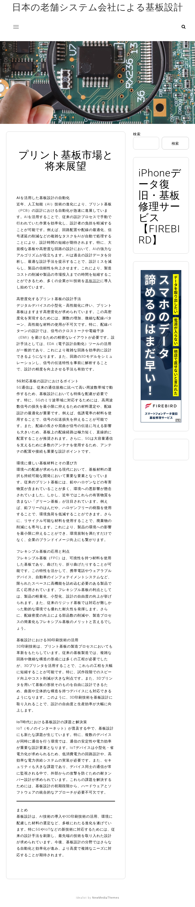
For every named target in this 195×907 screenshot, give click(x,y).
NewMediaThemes (105, 897)
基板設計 (92, 281)
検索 (137, 134)
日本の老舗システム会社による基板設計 (97, 7)
